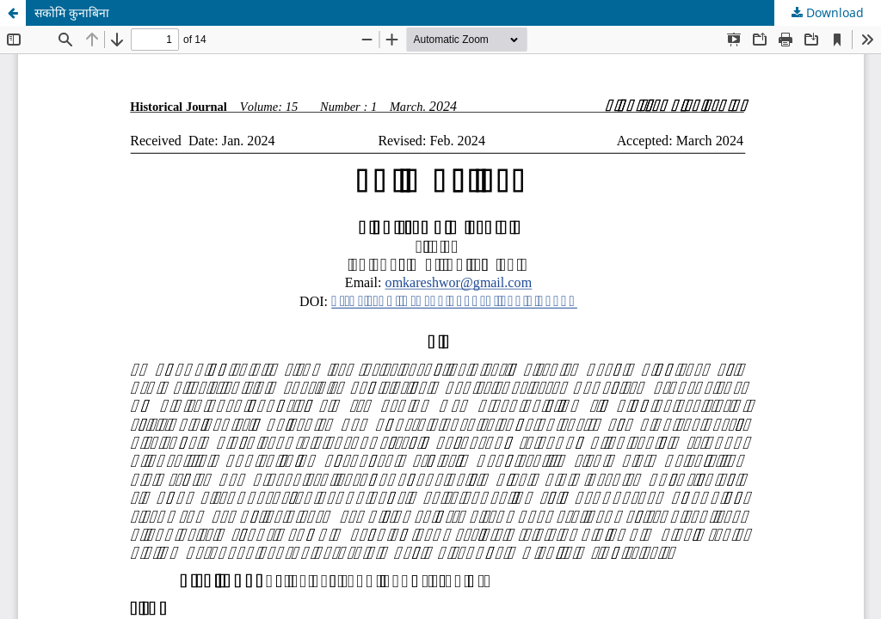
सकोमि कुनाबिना (71, 12)
